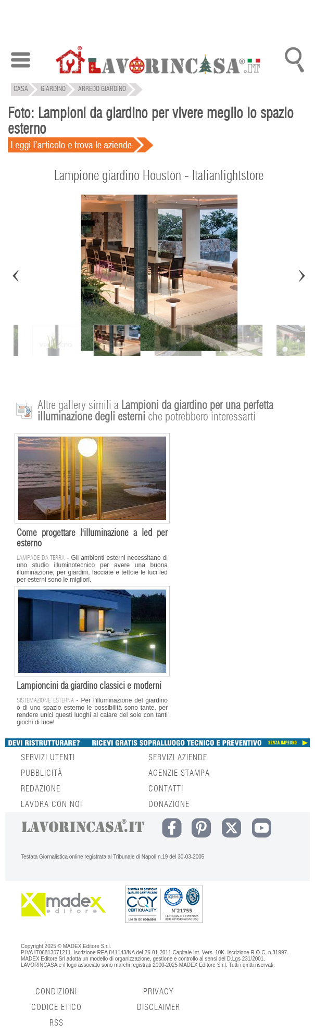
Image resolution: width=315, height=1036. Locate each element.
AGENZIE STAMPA (179, 773)
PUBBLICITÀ (41, 773)
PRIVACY (158, 992)
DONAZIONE (169, 804)
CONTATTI (165, 789)
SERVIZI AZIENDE (177, 757)
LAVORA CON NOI (51, 804)
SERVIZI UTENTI (48, 757)
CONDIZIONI (56, 992)
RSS (56, 1023)
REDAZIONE (40, 789)
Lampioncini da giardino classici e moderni (89, 686)
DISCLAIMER (158, 1007)
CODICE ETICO (56, 1007)
